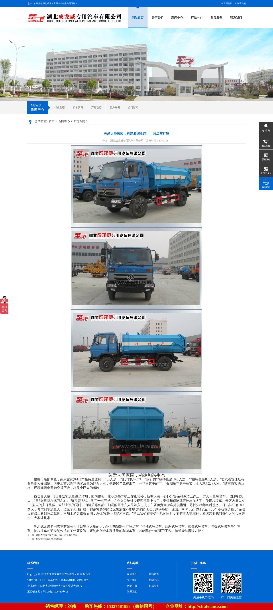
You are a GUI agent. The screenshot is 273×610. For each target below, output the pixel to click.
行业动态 (59, 107)
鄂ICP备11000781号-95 (55, 591)
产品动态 (96, 107)
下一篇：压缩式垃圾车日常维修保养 (44, 539)
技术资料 (78, 107)
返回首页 (227, 3)
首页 (52, 121)
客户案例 (115, 107)
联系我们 (241, 3)
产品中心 (197, 17)
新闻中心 (177, 17)
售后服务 (216, 17)
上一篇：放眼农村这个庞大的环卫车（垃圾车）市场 (52, 535)
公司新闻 (133, 107)
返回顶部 (132, 574)
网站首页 (138, 17)
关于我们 (157, 17)
